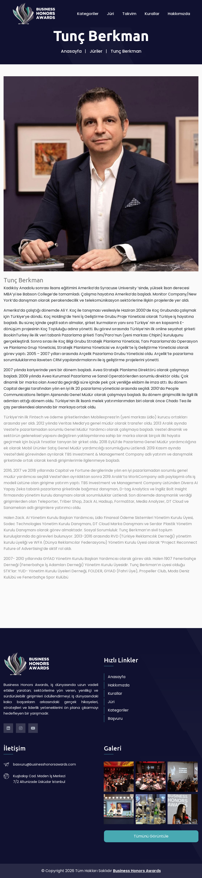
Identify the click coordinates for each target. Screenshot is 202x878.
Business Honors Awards (137, 870)
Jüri (110, 14)
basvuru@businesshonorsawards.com (44, 764)
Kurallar (152, 14)
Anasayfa (71, 51)
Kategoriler (88, 14)
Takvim (129, 14)
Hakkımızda (179, 14)
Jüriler (96, 51)
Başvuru (115, 718)
